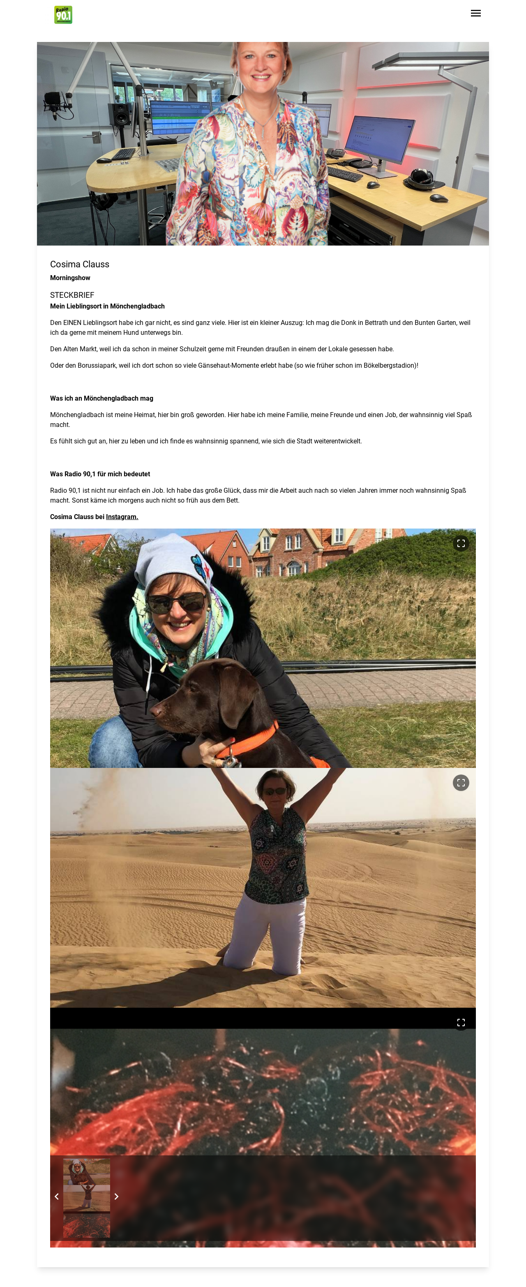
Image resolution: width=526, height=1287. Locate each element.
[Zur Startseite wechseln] (63, 14)
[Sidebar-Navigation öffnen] (475, 15)
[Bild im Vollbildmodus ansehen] (461, 543)
